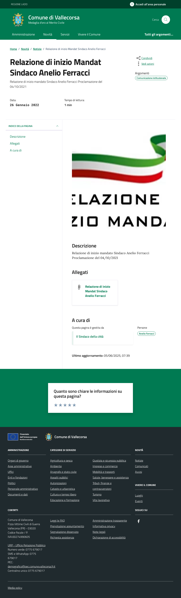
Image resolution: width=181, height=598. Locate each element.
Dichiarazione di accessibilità (109, 537)
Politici (11, 483)
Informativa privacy (104, 526)
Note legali (99, 532)
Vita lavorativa (101, 500)
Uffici (11, 472)
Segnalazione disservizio (64, 532)
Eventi (139, 501)
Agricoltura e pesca (61, 460)
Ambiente (56, 466)
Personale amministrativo (23, 489)
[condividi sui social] (144, 58)
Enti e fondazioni (17, 477)
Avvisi (138, 472)
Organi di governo (18, 460)
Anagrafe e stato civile (63, 472)
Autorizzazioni (58, 483)
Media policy (15, 588)
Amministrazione (23, 34)
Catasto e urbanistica (62, 489)
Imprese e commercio (105, 466)
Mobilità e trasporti (104, 472)
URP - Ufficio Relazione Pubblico (26, 545)
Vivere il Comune (89, 34)
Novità (47, 34)
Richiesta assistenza (62, 537)
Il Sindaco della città (89, 336)
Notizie (139, 460)
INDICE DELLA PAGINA (33, 126)
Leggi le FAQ (57, 520)
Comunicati (141, 466)
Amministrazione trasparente (110, 520)
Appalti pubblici (59, 477)
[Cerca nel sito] (166, 19)
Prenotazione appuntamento (67, 526)
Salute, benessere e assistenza (111, 477)
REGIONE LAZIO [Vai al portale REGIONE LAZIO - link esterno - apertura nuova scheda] (19, 4)
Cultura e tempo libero (63, 494)
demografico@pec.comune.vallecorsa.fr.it (31, 566)
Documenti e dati (18, 494)
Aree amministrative (20, 466)
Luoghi (139, 495)
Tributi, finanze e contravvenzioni (102, 486)
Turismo (97, 494)
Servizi (65, 34)
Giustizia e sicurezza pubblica (109, 460)
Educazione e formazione (64, 500)
